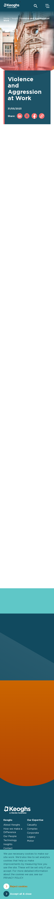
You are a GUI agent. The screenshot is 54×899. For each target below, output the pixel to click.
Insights (7, 844)
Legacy (31, 836)
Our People (10, 836)
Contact (8, 848)
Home (6, 18)
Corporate (33, 832)
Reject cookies (18, 886)
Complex (32, 828)
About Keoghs (11, 824)
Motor (30, 840)
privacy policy (13, 877)
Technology (10, 840)
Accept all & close (21, 894)
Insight (15, 18)
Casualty (32, 824)
